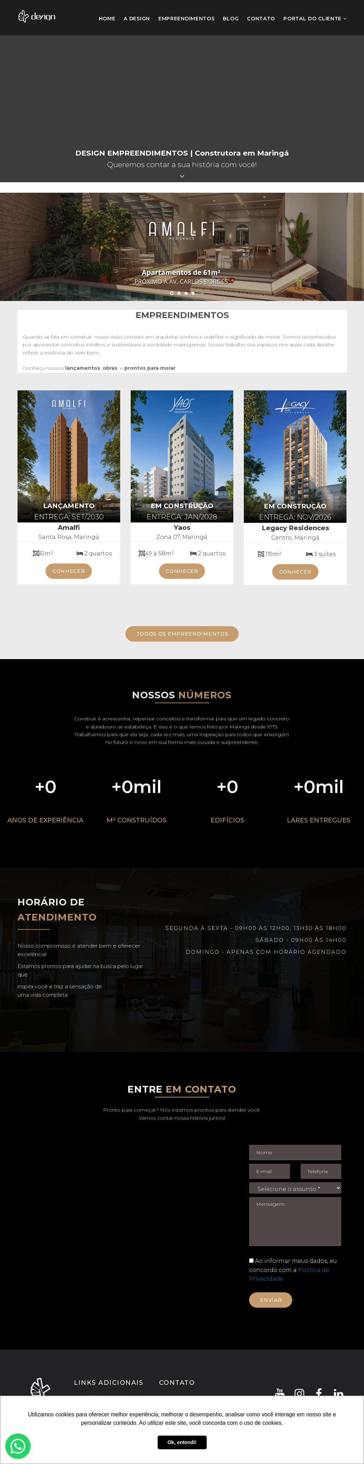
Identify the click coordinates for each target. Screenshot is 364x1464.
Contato (261, 18)
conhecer (69, 571)
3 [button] (186, 293)
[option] (182, 247)
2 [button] (179, 293)
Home (107, 17)
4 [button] (193, 293)
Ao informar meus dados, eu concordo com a (293, 1270)
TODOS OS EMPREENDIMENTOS (182, 634)
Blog (231, 18)
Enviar (271, 1300)
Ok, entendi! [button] (182, 1442)
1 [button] (171, 293)
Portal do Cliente (314, 18)
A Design (137, 18)
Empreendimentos (186, 18)
